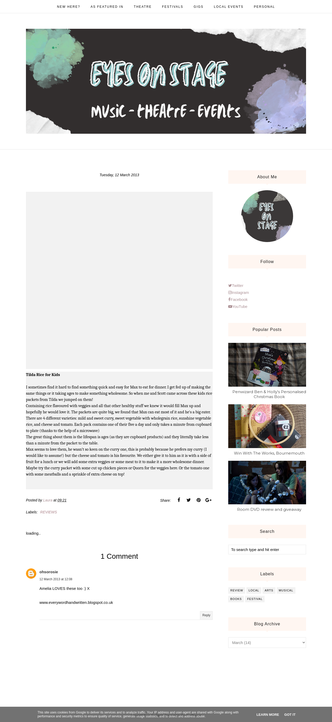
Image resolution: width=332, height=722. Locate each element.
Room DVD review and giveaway (269, 509)
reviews (48, 512)
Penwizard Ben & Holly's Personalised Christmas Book (269, 394)
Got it (289, 715)
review (236, 590)
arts (269, 590)
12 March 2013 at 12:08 (55, 579)
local (253, 590)
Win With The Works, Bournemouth (269, 453)
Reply (206, 615)
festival (254, 598)
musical (286, 590)
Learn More (268, 715)
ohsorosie (48, 572)
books (236, 598)
